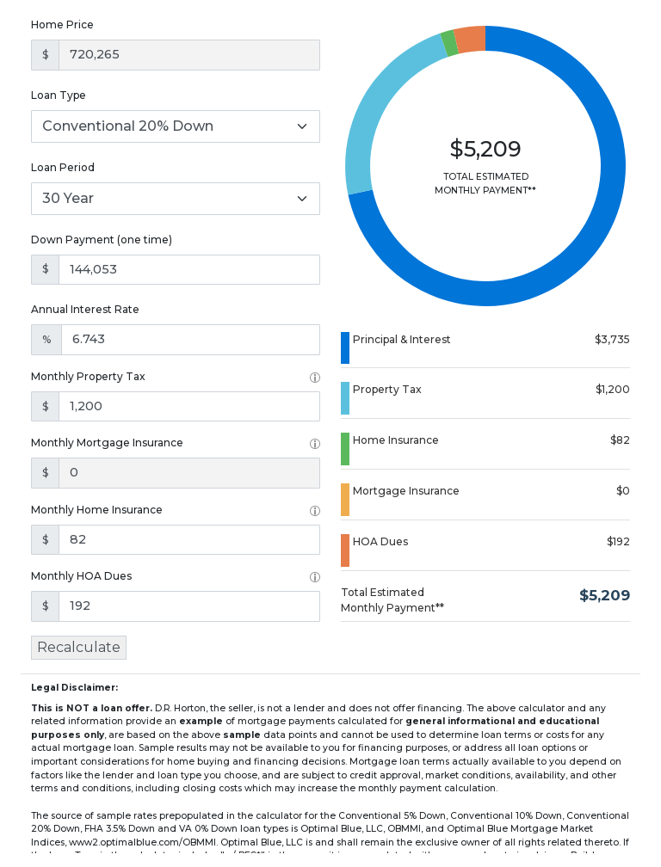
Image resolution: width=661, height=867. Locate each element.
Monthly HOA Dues (81, 575)
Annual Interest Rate (85, 309)
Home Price (62, 24)
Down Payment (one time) (101, 239)
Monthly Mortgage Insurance (107, 442)
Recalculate (78, 647)
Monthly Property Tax (88, 376)
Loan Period (63, 167)
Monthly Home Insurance (97, 509)
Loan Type (58, 95)
